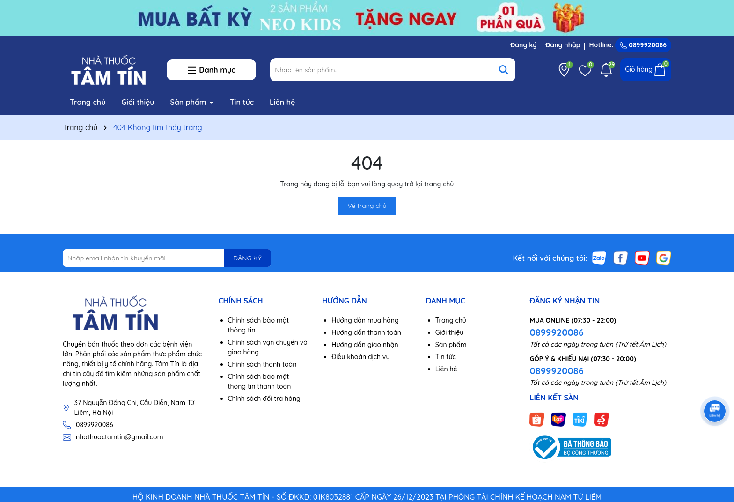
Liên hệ (282, 102)
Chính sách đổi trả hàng (264, 398)
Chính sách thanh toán (262, 364)
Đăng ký (523, 45)
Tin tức (242, 102)
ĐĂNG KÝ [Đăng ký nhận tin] (247, 258)
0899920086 (643, 45)
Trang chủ (87, 102)
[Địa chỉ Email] (167, 258)
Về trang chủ (367, 205)
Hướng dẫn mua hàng (365, 320)
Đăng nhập (562, 45)
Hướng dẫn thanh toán (366, 332)
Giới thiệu (137, 102)
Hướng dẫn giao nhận (364, 344)
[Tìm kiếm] (503, 69)
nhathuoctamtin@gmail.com (119, 437)
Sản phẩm (189, 102)
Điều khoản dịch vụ (360, 357)
